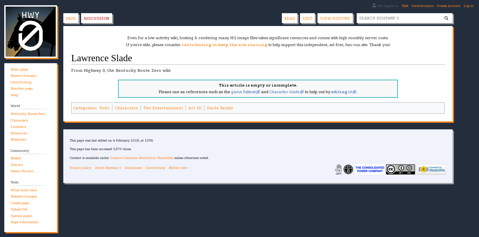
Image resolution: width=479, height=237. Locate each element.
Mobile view (178, 168)
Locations (18, 126)
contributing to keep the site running (224, 44)
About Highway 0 (108, 168)
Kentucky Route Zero (28, 114)
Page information (25, 222)
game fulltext (243, 92)
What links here (24, 190)
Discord (17, 165)
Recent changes (23, 75)
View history (335, 18)
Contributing (21, 82)
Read (289, 18)
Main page (19, 69)
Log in (469, 6)
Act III (195, 107)
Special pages (21, 216)
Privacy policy (80, 168)
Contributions (422, 6)
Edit (307, 18)
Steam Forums (22, 171)
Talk (405, 6)
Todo (104, 107)
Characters (126, 107)
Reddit (16, 158)
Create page (20, 203)
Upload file (19, 209)
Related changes (24, 196)
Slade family (220, 107)
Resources (19, 133)
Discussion (96, 18)
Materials (18, 139)
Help (14, 95)
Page (71, 18)
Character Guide (284, 92)
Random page (22, 88)
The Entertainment (163, 107)
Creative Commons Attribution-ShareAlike (141, 158)
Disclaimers (133, 168)
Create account (449, 6)
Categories (84, 107)
